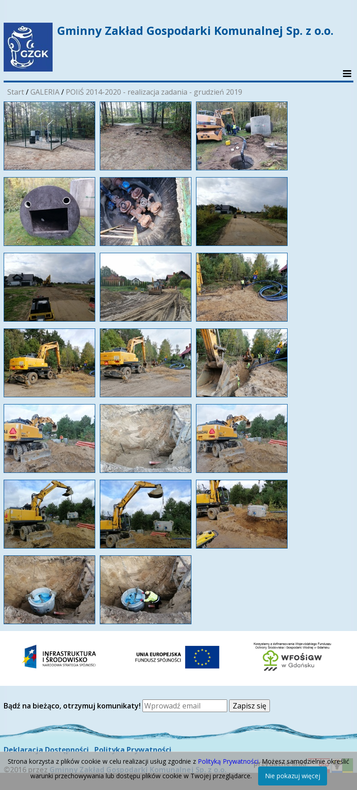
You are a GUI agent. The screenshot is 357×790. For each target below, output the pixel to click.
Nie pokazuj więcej (292, 775)
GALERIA (44, 92)
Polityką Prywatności (228, 761)
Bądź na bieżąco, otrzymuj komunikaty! (73, 706)
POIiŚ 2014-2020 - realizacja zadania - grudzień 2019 (154, 92)
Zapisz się (249, 706)
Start (15, 92)
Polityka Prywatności (132, 750)
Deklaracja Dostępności (46, 750)
